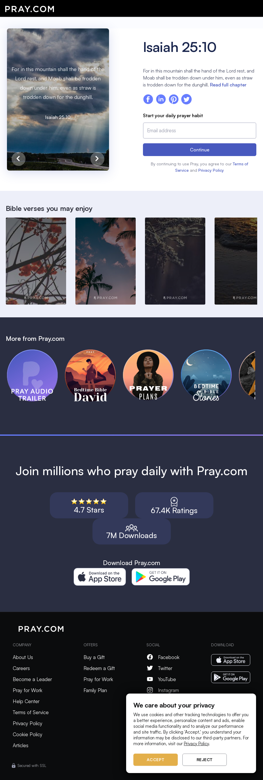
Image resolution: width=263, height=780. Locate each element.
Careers (21, 668)
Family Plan (95, 690)
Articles (20, 745)
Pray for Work (27, 690)
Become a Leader (32, 679)
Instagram (162, 690)
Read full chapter (228, 85)
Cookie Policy (27, 734)
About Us (23, 657)
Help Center (26, 701)
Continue (199, 150)
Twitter (159, 668)
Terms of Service (31, 712)
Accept (156, 759)
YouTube (161, 679)
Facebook (162, 657)
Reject (205, 759)
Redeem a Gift (99, 668)
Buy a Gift (94, 657)
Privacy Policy (211, 170)
